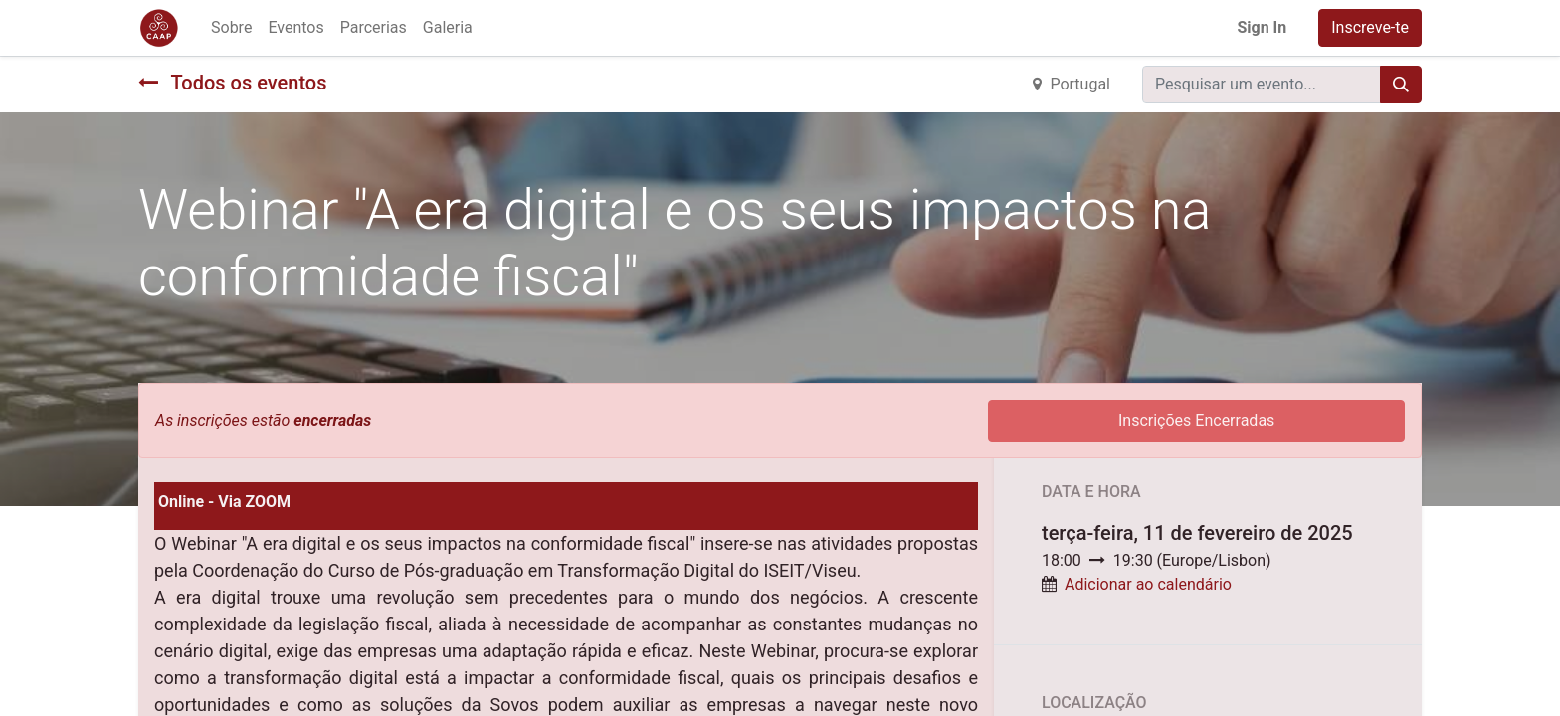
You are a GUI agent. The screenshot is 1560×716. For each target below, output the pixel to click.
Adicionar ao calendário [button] (1148, 584)
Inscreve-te (1370, 27)
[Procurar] (1401, 84)
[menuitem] (231, 28)
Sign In (1261, 27)
